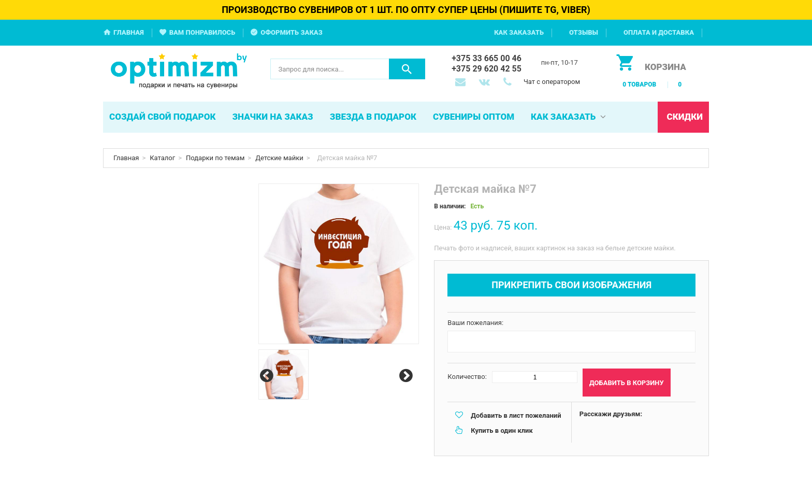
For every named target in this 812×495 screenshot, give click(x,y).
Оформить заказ (291, 32)
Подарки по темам (215, 158)
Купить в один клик (501, 430)
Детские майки (279, 158)
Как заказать (519, 32)
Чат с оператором (552, 82)
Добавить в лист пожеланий (516, 415)
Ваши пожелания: (475, 323)
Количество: (467, 376)
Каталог (162, 158)
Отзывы (583, 32)
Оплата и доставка (659, 32)
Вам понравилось (202, 32)
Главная (128, 32)
